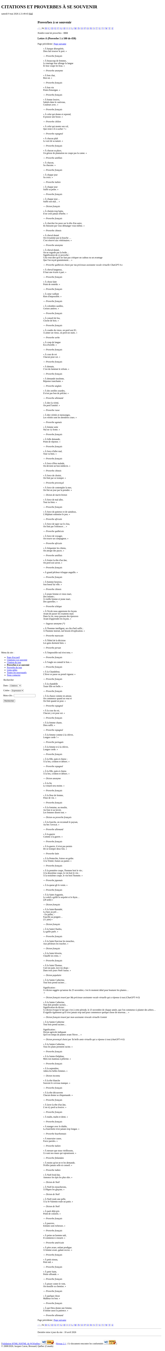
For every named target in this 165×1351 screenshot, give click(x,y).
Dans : (12, 685)
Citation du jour (14, 662)
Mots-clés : (19, 695)
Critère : (13, 690)
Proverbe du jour (14, 667)
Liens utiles (12, 670)
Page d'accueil (13, 657)
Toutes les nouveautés (17, 672)
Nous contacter (13, 675)
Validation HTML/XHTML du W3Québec (21, 1343)
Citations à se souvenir (17, 660)
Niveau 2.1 (61, 1343)
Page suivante (60, 44)
